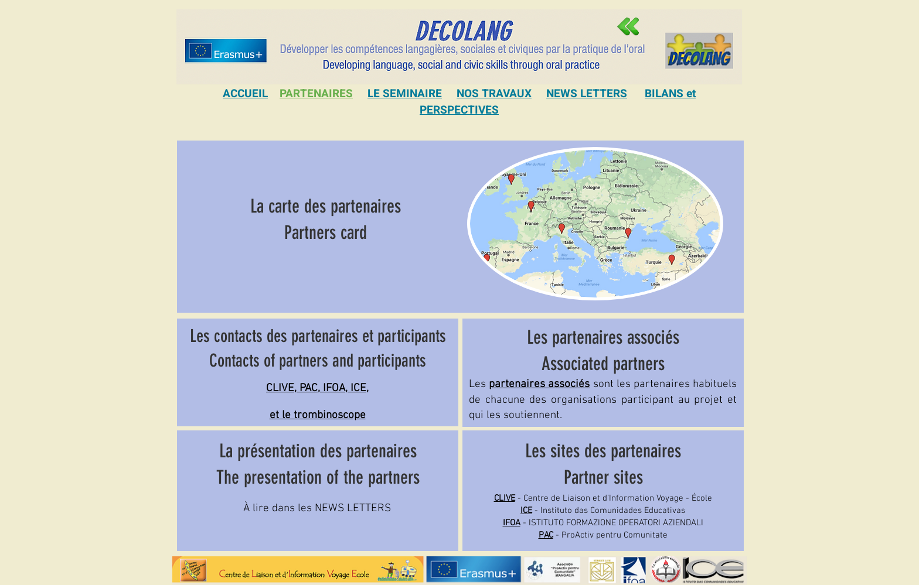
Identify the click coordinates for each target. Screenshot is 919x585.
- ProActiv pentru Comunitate (603, 535)
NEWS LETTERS (586, 93)
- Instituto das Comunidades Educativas (602, 510)
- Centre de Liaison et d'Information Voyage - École (603, 498)
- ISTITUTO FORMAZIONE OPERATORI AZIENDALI (603, 523)
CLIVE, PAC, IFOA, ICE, (317, 388)
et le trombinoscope (318, 415)
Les (531, 384)
